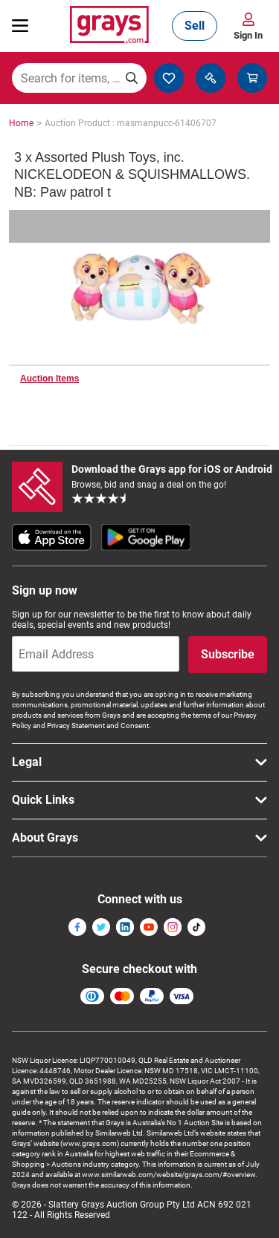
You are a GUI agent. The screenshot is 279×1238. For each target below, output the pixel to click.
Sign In (248, 35)
